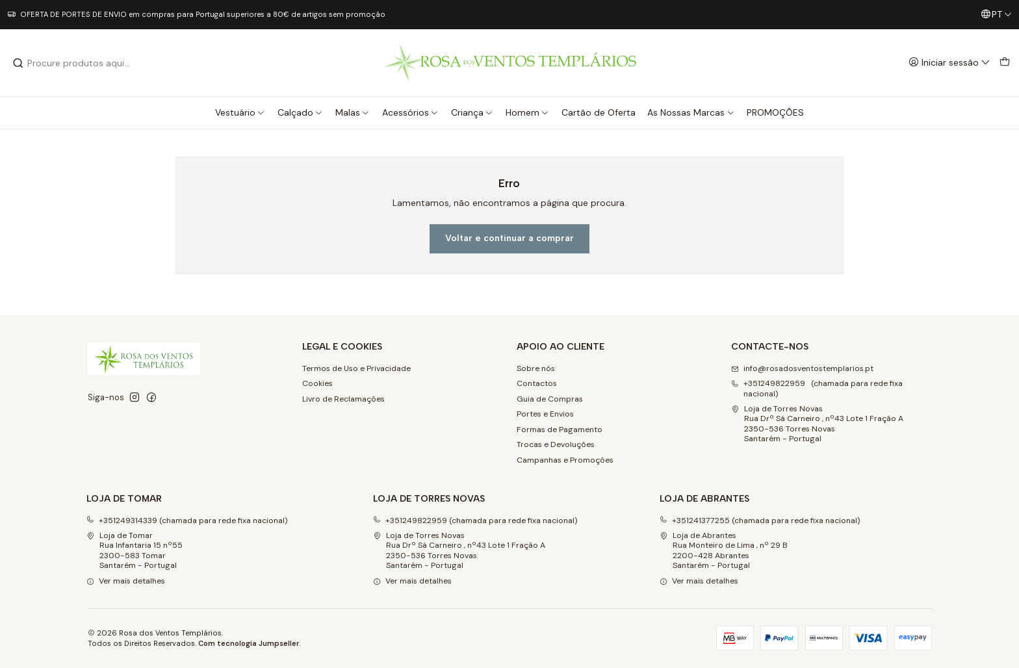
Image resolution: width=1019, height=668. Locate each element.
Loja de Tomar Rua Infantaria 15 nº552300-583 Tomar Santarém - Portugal (134, 550)
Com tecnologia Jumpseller (248, 643)
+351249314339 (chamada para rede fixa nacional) (187, 520)
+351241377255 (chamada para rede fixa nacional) (760, 520)
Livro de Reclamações (343, 399)
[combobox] (78, 63)
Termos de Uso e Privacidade (356, 368)
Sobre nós (536, 368)
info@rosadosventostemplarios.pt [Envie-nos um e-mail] (802, 368)
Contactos (537, 383)
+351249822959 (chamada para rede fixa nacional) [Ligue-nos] (817, 388)
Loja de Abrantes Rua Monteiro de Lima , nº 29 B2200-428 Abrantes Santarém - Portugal (724, 550)
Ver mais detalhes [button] (125, 581)
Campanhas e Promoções (565, 460)
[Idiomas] (996, 14)
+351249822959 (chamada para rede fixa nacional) (475, 520)
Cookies (317, 383)
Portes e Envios (545, 414)
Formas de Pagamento (559, 429)
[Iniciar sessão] (949, 62)
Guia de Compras (550, 399)
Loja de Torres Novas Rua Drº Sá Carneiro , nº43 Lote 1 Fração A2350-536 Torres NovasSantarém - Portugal (817, 424)
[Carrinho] (1004, 62)
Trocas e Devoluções (556, 444)
